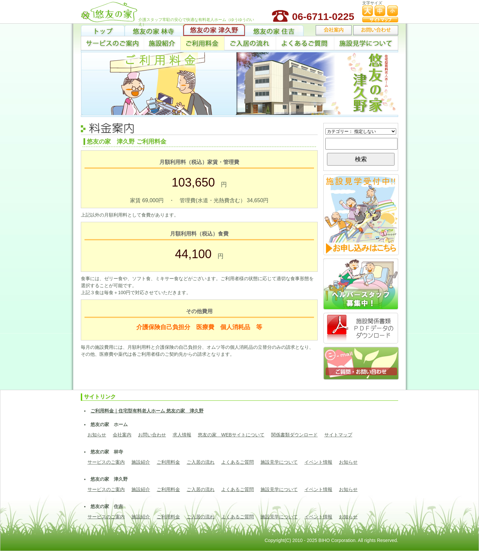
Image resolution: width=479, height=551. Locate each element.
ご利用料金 (202, 43)
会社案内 (122, 434)
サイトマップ (338, 434)
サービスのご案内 (106, 462)
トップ (102, 30)
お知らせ (96, 434)
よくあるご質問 (304, 43)
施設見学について (366, 43)
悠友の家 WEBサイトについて (231, 434)
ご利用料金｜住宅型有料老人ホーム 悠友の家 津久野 (147, 410)
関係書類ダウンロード (294, 434)
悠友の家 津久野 (214, 30)
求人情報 (182, 434)
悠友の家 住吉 (274, 30)
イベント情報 (318, 462)
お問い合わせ (152, 434)
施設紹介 (162, 43)
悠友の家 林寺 (153, 30)
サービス (112, 43)
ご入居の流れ (249, 43)
